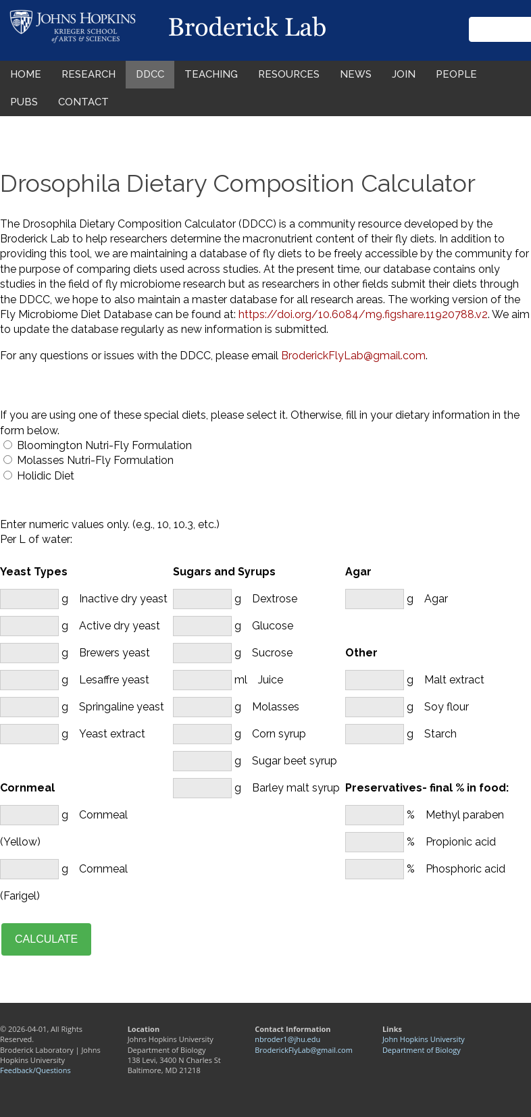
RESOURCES (289, 74)
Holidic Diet (45, 475)
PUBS (24, 102)
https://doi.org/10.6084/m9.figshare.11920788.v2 (363, 314)
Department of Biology (421, 1050)
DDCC (150, 74)
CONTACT (83, 102)
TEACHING (211, 74)
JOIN (403, 74)
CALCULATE (46, 939)
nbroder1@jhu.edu (287, 1039)
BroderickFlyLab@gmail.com (353, 355)
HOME (25, 74)
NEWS (356, 74)
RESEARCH (88, 74)
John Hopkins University (423, 1039)
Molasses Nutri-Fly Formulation (95, 460)
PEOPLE (456, 74)
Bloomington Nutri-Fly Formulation (104, 445)
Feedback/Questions (35, 1070)
